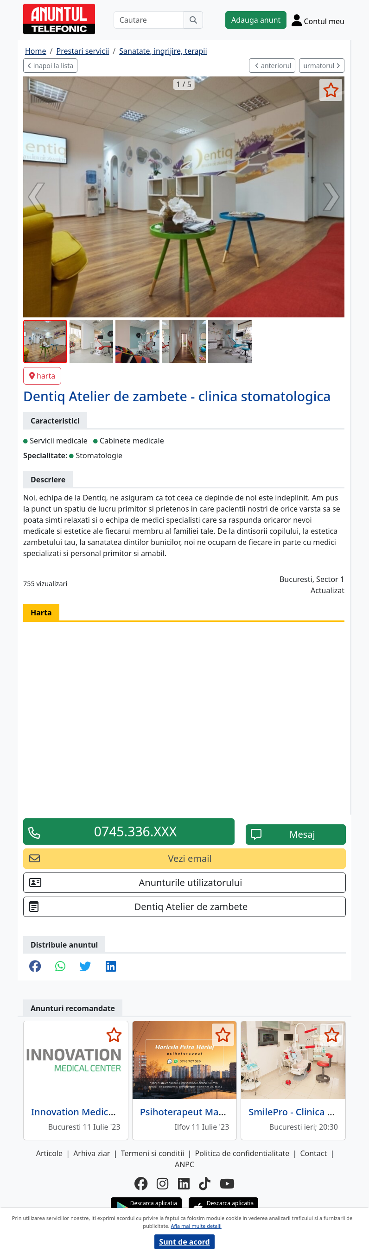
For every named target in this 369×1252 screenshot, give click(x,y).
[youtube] (227, 1184)
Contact (313, 1153)
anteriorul (273, 65)
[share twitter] (85, 967)
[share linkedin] (111, 967)
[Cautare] (149, 20)
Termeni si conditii (152, 1153)
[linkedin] (184, 1184)
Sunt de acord (184, 1242)
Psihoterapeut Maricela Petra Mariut (220, 1112)
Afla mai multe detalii (196, 1225)
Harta (41, 612)
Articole (49, 1153)
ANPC (184, 1164)
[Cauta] (193, 20)
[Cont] (318, 20)
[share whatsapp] (60, 967)
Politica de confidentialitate (242, 1153)
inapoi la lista (50, 65)
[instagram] (162, 1184)
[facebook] (140, 1184)
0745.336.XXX (135, 831)
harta (42, 376)
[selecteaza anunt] (330, 90)
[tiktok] (204, 1184)
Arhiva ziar (91, 1153)
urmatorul (321, 65)
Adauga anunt (255, 20)
